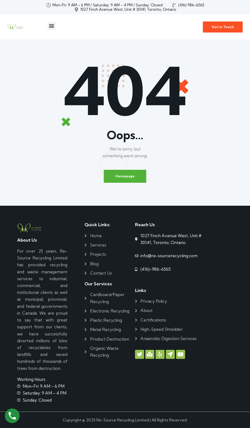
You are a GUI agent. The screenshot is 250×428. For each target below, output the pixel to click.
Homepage (125, 176)
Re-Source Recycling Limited (122, 419)
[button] (52, 26)
